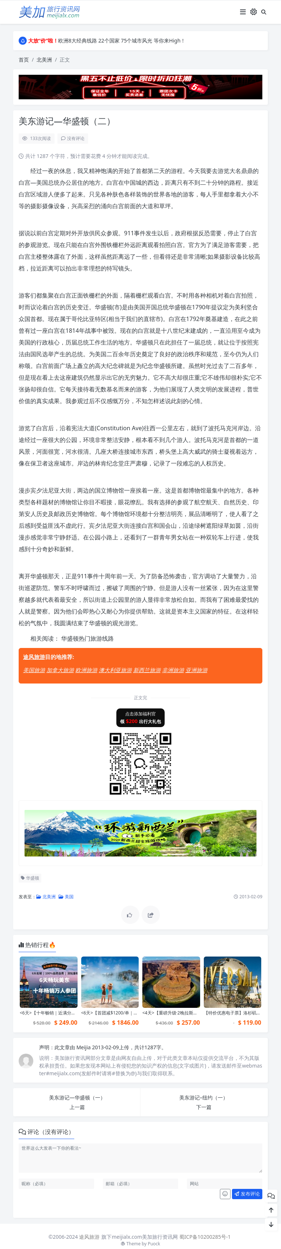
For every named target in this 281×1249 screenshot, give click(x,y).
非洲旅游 (173, 670)
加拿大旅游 (60, 670)
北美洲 (44, 59)
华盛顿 (30, 878)
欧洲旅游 (86, 670)
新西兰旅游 (147, 670)
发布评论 (247, 1193)
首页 (24, 59)
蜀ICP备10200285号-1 (205, 1236)
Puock (154, 1244)
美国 (66, 897)
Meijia (84, 1047)
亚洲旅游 (196, 670)
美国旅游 (34, 670)
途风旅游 (34, 656)
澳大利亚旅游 (115, 670)
